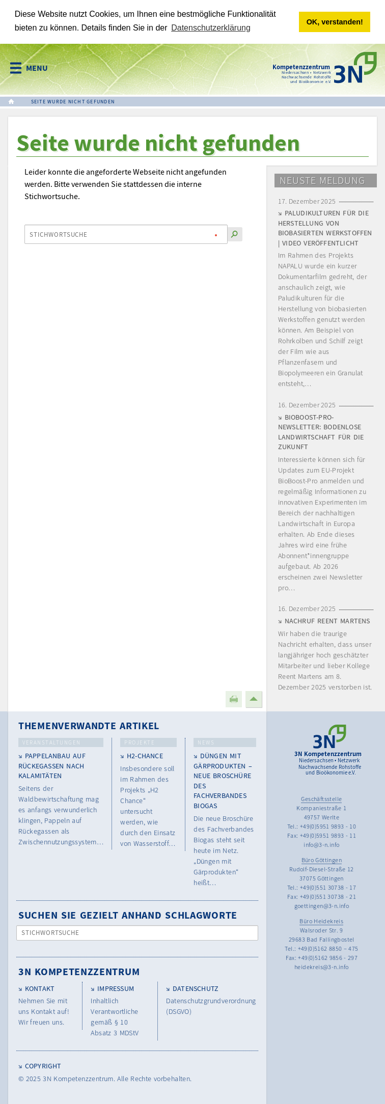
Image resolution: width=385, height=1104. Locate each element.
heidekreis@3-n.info (321, 966)
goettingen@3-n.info (321, 905)
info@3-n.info (321, 844)
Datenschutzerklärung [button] (211, 27)
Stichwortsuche (59, 234)
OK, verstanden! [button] (335, 22)
